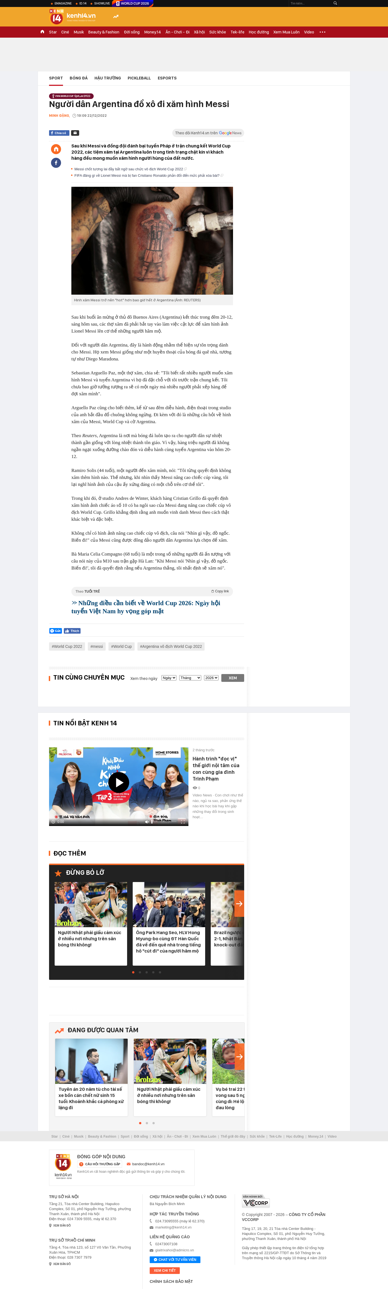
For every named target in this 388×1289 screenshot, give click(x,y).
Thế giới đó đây (233, 1136)
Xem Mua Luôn (286, 32)
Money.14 (152, 32)
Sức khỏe (217, 32)
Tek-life (237, 32)
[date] (168, 677)
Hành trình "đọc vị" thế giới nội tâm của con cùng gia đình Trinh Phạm (216, 769)
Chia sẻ (60, 133)
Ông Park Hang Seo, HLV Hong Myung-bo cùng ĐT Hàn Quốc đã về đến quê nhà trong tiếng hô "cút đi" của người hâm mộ (168, 942)
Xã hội (199, 32)
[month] (190, 677)
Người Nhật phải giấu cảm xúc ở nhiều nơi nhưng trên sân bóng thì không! (89, 939)
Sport (56, 78)
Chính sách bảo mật (171, 1281)
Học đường (259, 32)
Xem (233, 677)
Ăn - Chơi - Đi (178, 32)
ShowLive (102, 3)
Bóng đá (79, 78)
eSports (167, 78)
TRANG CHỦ (42, 32)
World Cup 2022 (68, 646)
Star (53, 32)
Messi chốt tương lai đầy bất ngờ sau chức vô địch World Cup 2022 (130, 169)
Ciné (65, 32)
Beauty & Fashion (103, 32)
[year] (211, 677)
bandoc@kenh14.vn (148, 1164)
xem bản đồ (62, 1225)
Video (309, 32)
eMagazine (63, 3)
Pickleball (139, 78)
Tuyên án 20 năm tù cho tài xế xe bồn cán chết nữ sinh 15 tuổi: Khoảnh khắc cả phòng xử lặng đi (91, 1098)
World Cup (122, 646)
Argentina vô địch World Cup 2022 (172, 646)
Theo (152, 591)
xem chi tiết (165, 1271)
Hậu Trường (107, 78)
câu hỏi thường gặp (102, 1164)
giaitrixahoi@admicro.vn (174, 1250)
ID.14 (82, 3)
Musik (79, 32)
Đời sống (132, 32)
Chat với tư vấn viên (175, 1260)
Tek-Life (275, 1136)
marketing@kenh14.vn (173, 1227)
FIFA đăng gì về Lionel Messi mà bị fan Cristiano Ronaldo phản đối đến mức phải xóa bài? (148, 175)
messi (98, 646)
